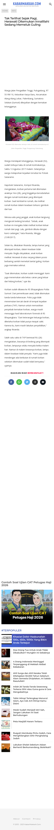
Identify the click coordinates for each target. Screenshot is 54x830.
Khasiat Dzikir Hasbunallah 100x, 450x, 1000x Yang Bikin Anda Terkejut (30, 639)
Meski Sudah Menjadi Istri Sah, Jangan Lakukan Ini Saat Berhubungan (29, 712)
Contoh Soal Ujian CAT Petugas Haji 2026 (26, 584)
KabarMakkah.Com (32, 824)
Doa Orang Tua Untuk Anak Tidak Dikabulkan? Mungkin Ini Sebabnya (31, 651)
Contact (26, 819)
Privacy (37, 819)
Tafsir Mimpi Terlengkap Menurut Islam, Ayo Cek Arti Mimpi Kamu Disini (30, 701)
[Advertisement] (27, 59)
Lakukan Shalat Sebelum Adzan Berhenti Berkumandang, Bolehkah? (32, 746)
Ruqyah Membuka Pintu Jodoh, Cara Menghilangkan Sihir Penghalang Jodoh (32, 736)
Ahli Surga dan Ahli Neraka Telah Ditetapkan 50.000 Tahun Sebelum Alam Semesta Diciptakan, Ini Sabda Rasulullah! (32, 677)
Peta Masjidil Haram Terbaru (27, 721)
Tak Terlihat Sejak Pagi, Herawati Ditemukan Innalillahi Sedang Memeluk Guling (26, 21)
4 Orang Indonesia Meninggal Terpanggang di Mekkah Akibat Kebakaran (29, 664)
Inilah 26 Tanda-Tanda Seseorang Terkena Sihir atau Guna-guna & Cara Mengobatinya (32, 689)
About (16, 819)
